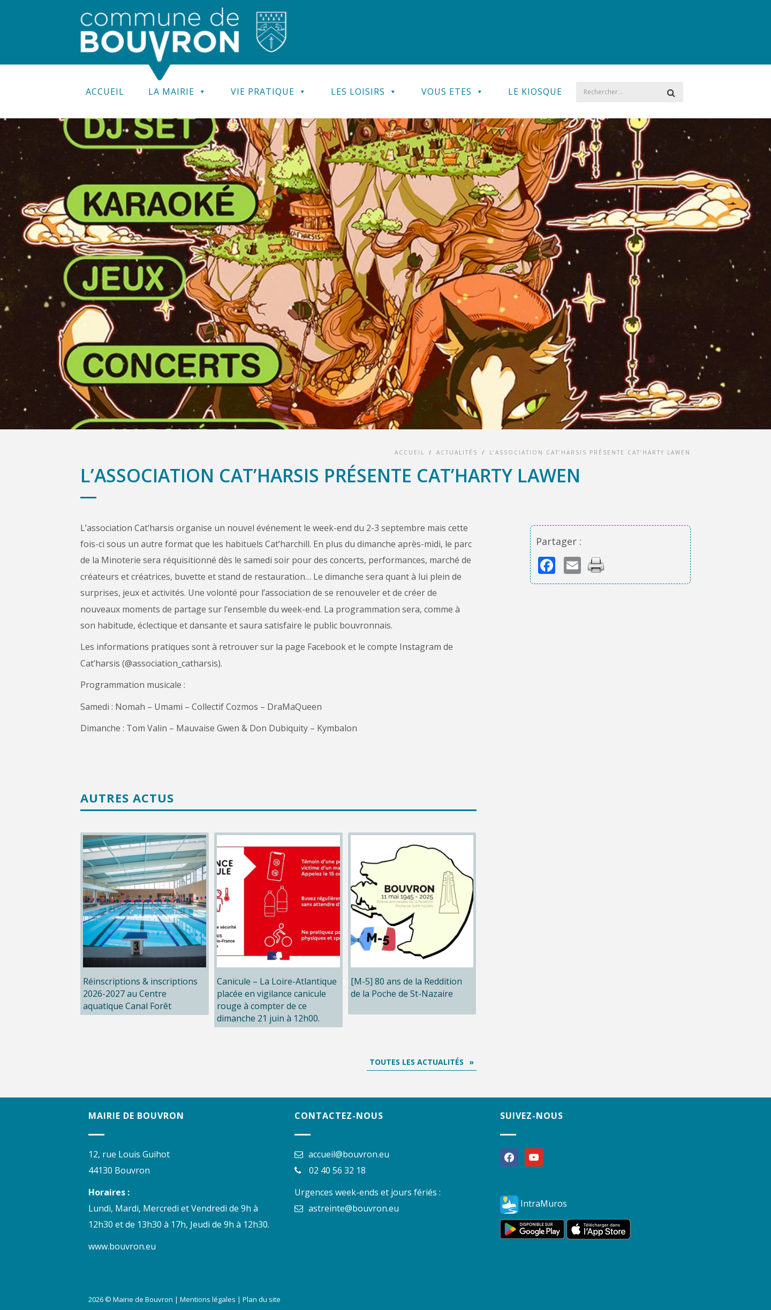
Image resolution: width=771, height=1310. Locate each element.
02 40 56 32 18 (337, 1170)
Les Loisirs (364, 91)
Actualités (457, 452)
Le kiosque (535, 91)
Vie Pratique (269, 91)
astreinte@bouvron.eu (353, 1208)
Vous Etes (452, 91)
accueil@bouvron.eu (348, 1154)
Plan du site (262, 1299)
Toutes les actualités (416, 1062)
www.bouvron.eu (122, 1246)
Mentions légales (208, 1299)
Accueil (105, 91)
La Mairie (177, 91)
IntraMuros (533, 1203)
